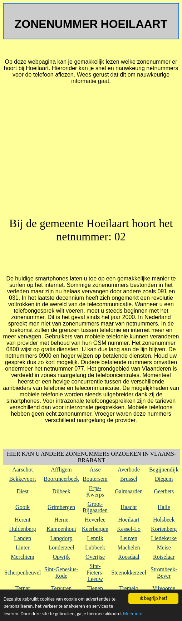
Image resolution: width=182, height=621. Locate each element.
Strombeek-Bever (164, 572)
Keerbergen (95, 529)
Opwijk (61, 557)
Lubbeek (95, 547)
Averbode (129, 469)
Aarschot (22, 469)
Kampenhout (61, 529)
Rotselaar (163, 557)
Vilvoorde (163, 588)
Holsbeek (163, 520)
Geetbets (164, 491)
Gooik (22, 507)
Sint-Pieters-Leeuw (95, 572)
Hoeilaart (128, 520)
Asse (94, 469)
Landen (22, 538)
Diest (22, 491)
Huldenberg (22, 529)
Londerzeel (61, 547)
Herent (22, 520)
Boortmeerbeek (61, 479)
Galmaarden (129, 491)
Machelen (128, 547)
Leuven (128, 538)
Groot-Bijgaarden (95, 507)
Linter (23, 547)
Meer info (132, 614)
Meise (164, 547)
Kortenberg (164, 529)
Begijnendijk (164, 469)
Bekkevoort (22, 479)
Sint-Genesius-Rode (61, 572)
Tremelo (128, 588)
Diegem (164, 479)
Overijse (95, 557)
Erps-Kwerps (95, 491)
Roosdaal (128, 557)
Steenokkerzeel (128, 572)
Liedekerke (164, 538)
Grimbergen (61, 507)
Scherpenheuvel (22, 572)
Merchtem (22, 557)
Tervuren (61, 588)
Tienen (95, 588)
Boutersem (95, 479)
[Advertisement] (91, 154)
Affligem (61, 469)
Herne (61, 520)
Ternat (22, 588)
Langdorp (61, 538)
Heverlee (95, 520)
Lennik (95, 538)
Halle (164, 507)
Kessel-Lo (129, 529)
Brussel (128, 479)
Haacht (128, 507)
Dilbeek (61, 491)
